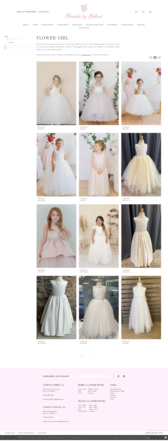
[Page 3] (82, 356)
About (112, 394)
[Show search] (136, 12)
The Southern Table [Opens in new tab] (117, 392)
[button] (150, 12)
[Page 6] (91, 356)
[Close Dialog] (3, 438)
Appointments (115, 390)
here (148, 438)
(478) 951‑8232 (48, 418)
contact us (85, 55)
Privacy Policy (10, 433)
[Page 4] (85, 356)
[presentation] (56, 93)
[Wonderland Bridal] (84, 12)
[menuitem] (27, 12)
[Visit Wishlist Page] (143, 12)
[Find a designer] (14, 41)
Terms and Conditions (26, 433)
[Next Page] (94, 356)
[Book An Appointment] (27, 12)
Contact (113, 398)
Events (113, 396)
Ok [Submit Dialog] (164, 438)
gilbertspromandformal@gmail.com (56, 422)
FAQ (112, 400)
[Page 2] (79, 356)
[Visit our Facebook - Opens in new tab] (118, 376)
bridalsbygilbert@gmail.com (53, 400)
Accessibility (42, 433)
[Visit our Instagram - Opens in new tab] (124, 376)
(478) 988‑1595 (48, 396)
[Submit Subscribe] (107, 377)
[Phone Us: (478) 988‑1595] (44, 12)
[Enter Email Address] (90, 376)
